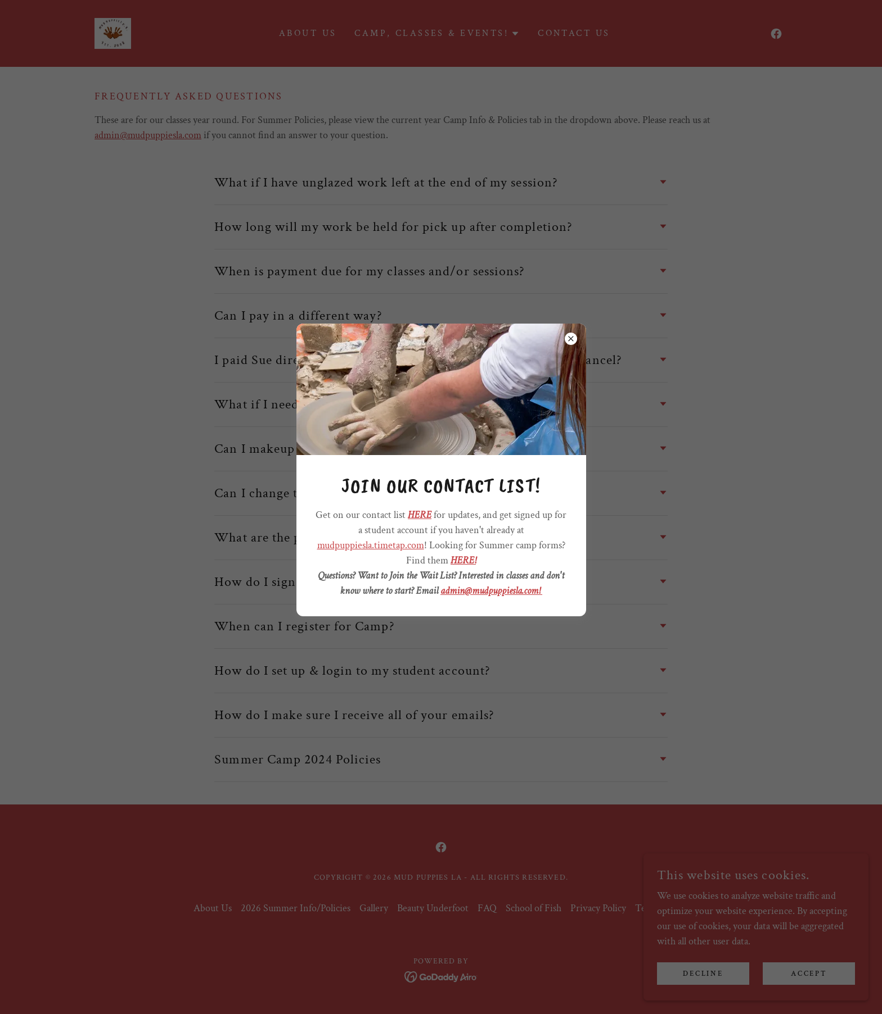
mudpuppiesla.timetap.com (370, 545)
